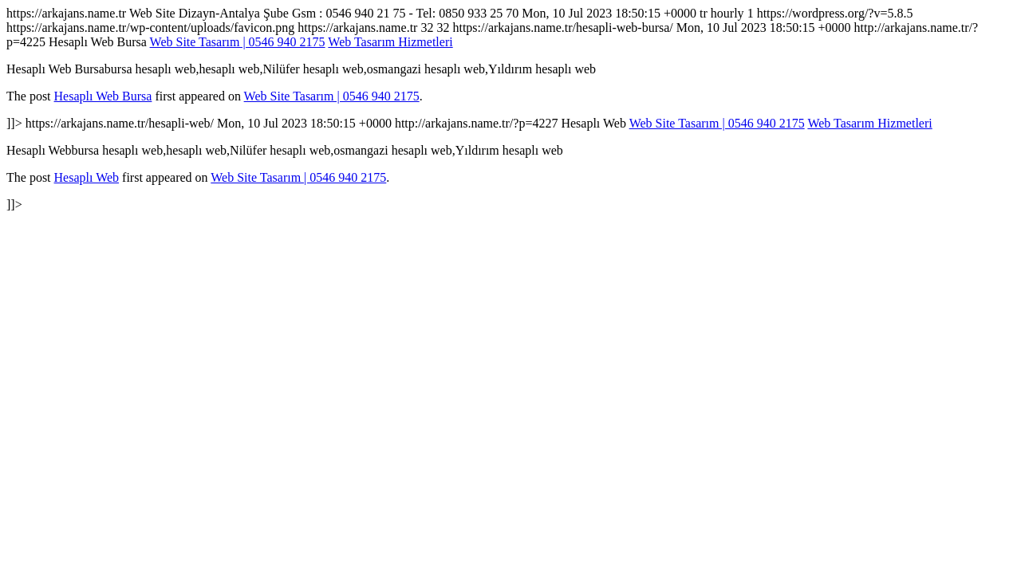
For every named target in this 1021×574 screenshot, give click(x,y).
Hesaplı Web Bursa (103, 96)
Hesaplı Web (87, 177)
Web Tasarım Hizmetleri (390, 42)
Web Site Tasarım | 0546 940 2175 (237, 42)
